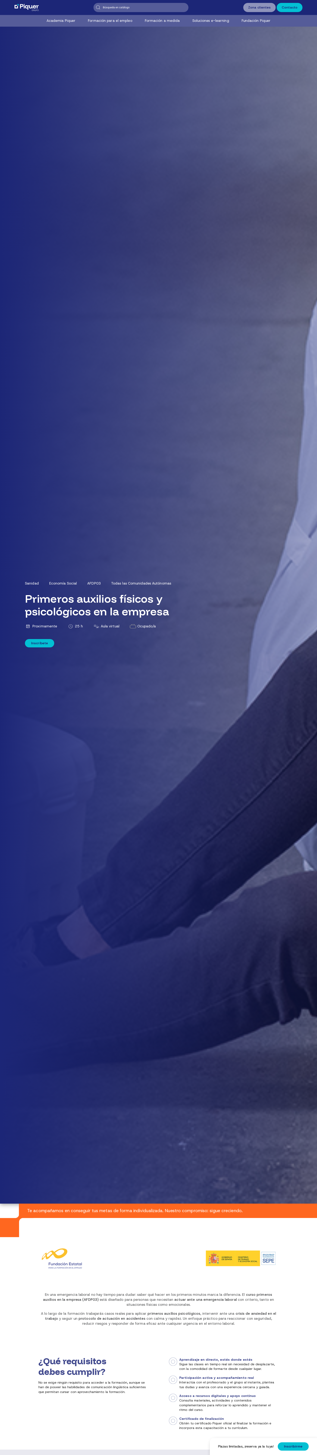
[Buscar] (140, 7)
